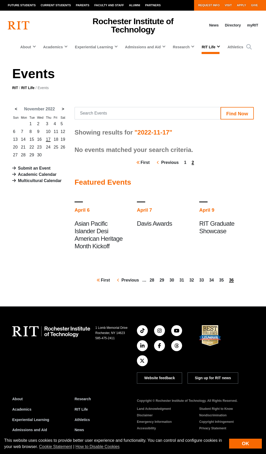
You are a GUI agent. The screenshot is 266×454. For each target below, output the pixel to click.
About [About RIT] (17, 399)
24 (48, 147)
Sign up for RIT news (213, 378)
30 (39, 155)
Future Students (22, 5)
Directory (233, 25)
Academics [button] (53, 47)
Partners (153, 5)
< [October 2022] (16, 109)
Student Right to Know (216, 409)
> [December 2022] (63, 109)
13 (15, 139)
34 (212, 279)
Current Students (56, 5)
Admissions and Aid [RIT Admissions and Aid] (29, 430)
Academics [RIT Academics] (21, 409)
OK (245, 443)
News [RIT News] (79, 430)
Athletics (235, 47)
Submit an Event (34, 168)
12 (63, 131)
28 (23, 155)
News (214, 25)
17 (48, 139)
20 (15, 147)
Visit (228, 5)
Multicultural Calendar (40, 180)
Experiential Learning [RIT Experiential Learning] (30, 420)
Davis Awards (154, 223)
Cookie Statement (55, 446)
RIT (15, 88)
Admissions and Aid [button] (143, 47)
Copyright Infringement (216, 422)
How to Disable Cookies (98, 446)
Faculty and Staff (109, 5)
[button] (249, 47)
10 (48, 131)
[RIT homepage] (18, 25)
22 (31, 147)
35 (222, 279)
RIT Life (27, 88)
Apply (241, 5)
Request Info (209, 5)
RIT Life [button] (208, 47)
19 (63, 139)
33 (202, 279)
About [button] (25, 47)
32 (192, 279)
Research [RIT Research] (83, 399)
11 (56, 131)
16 (39, 139)
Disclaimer (145, 415)
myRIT (252, 25)
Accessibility (146, 428)
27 (15, 155)
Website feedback (159, 378)
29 (31, 155)
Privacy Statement (212, 428)
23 (39, 147)
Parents (82, 5)
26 (63, 147)
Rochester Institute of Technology (132, 25)
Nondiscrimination (213, 415)
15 (31, 139)
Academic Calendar (37, 174)
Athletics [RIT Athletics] (82, 420)
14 (23, 139)
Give (254, 5)
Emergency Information (154, 422)
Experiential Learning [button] (94, 47)
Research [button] (181, 47)
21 (23, 147)
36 (232, 280)
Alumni (134, 5)
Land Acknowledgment (154, 409)
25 (56, 147)
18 (56, 139)
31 (182, 279)
